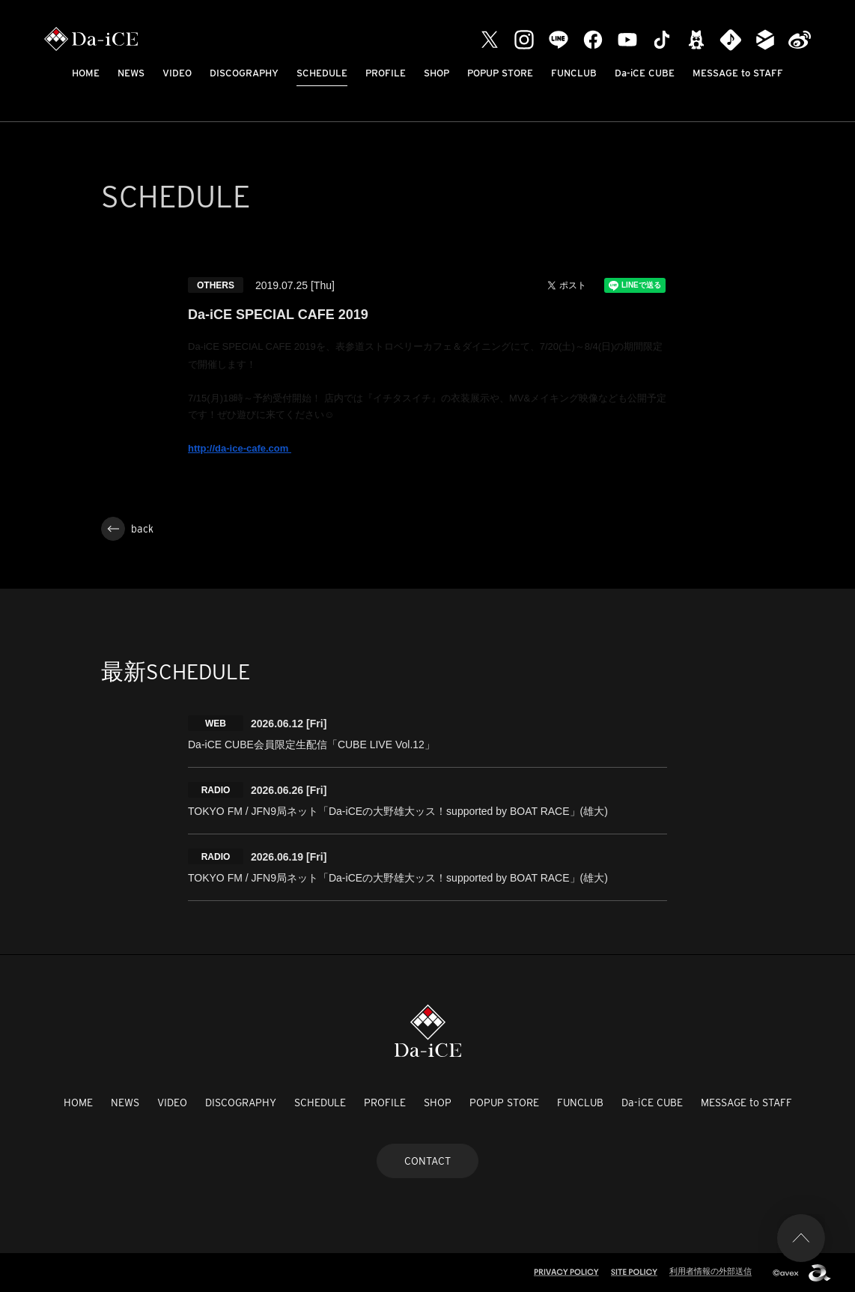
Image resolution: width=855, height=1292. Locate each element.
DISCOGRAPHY (244, 73)
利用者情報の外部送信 (710, 1271)
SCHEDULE (321, 73)
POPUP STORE (500, 73)
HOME (86, 73)
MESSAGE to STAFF (738, 73)
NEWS (131, 73)
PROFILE (385, 73)
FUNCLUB (574, 73)
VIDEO (177, 73)
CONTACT (427, 1161)
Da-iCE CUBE (645, 73)
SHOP (436, 73)
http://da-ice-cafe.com (239, 448)
